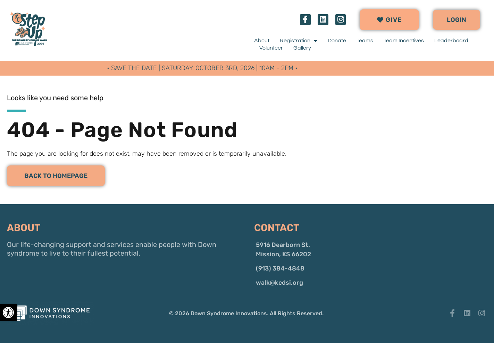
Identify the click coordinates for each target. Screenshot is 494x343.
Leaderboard (451, 40)
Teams (365, 40)
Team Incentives (404, 40)
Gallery (302, 48)
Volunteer (271, 48)
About (261, 40)
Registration (298, 40)
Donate (337, 40)
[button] (456, 20)
